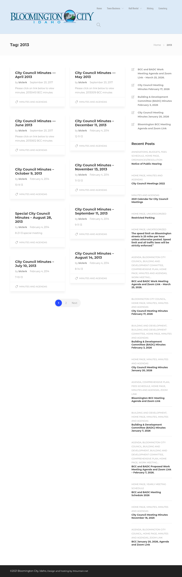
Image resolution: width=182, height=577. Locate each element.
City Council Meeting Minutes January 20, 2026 (153, 114)
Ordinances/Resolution (147, 159)
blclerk (23, 82)
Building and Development (149, 325)
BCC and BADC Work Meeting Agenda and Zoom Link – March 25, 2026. (155, 73)
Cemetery (163, 8)
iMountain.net (80, 571)
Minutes (152, 303)
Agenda (136, 257)
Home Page (152, 155)
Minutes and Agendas (33, 101)
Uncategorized (156, 213)
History (150, 8)
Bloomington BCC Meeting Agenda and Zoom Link (154, 126)
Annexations (140, 151)
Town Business (113, 8)
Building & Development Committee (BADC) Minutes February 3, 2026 (155, 101)
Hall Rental (133, 8)
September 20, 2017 (41, 82)
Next (74, 303)
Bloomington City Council (149, 299)
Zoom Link (156, 537)
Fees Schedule (141, 386)
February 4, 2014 (99, 130)
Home (99, 8)
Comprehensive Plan (145, 269)
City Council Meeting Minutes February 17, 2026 (154, 87)
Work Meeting (141, 277)
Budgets (154, 151)
